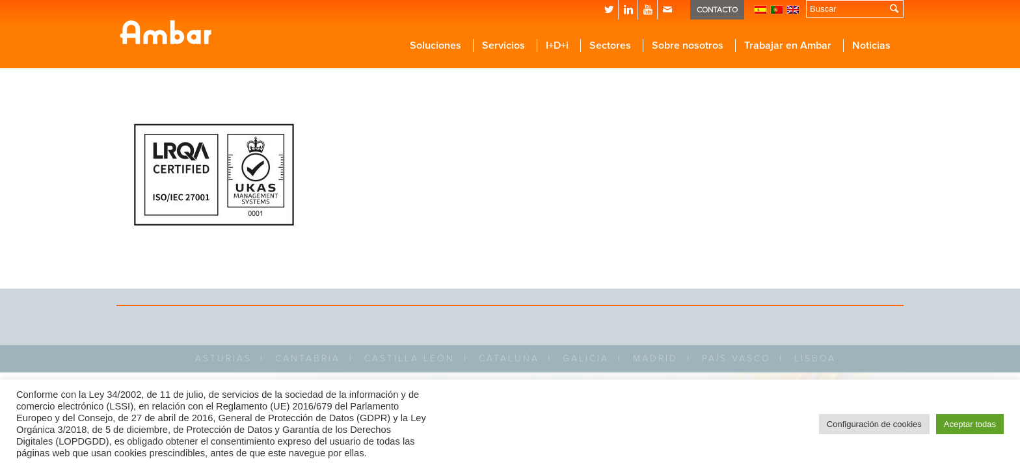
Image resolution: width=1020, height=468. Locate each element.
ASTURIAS (223, 358)
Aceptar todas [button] (970, 424)
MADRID (655, 358)
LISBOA (815, 358)
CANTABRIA (307, 358)
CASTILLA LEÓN (409, 358)
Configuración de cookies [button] (874, 424)
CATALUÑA (509, 358)
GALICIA (586, 358)
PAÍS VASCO (736, 358)
